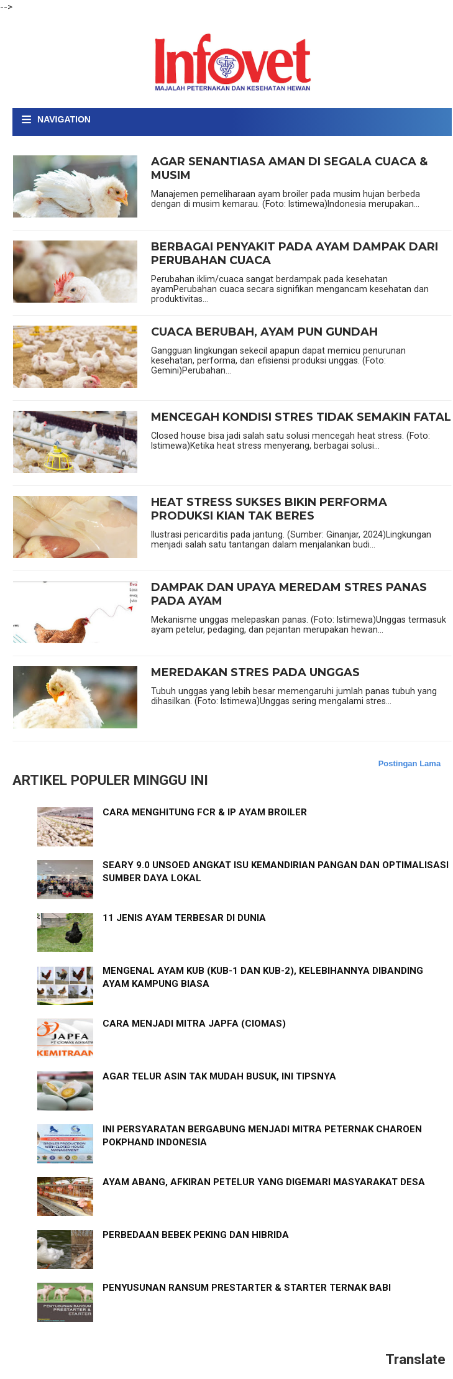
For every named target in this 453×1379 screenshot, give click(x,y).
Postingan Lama (409, 763)
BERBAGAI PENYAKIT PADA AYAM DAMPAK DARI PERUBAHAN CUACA (294, 254)
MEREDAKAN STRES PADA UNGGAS (255, 672)
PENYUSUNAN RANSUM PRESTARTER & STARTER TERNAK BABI (247, 1287)
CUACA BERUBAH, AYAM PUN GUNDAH (264, 332)
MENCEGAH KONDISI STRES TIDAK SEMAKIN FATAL (301, 417)
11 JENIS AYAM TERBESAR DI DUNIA (184, 917)
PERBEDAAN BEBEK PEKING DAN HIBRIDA (196, 1234)
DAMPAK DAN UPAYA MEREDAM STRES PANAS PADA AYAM (289, 594)
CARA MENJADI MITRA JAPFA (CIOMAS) (194, 1023)
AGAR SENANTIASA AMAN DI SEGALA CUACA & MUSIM (289, 168)
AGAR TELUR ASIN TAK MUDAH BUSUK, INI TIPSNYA (219, 1076)
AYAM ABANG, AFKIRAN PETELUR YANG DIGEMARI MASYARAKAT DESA (264, 1182)
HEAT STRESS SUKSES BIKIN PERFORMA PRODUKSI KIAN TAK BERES (269, 509)
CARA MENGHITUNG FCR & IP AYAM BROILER (205, 812)
